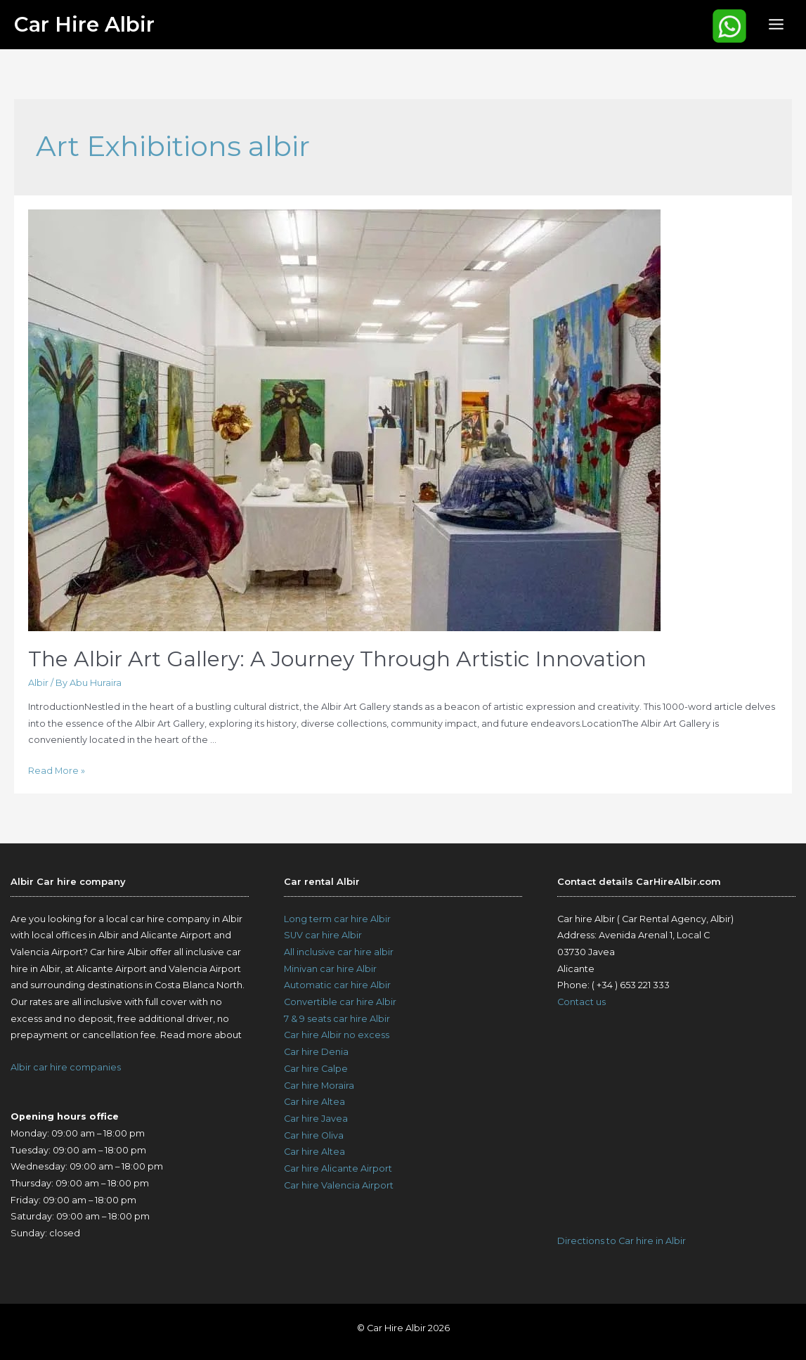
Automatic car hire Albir (337, 985)
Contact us (581, 1002)
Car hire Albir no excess (336, 1035)
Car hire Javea (316, 1118)
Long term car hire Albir (337, 919)
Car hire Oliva (314, 1135)
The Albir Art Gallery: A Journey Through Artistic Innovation (337, 659)
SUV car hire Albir (323, 935)
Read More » (56, 770)
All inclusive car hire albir (339, 952)
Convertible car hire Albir (340, 1002)
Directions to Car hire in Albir (621, 1241)
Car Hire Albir (84, 24)
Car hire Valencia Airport (339, 1185)
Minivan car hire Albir (330, 969)
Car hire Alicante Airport (338, 1168)
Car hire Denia (316, 1052)
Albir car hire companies (66, 1067)
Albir (38, 683)
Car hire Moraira (319, 1085)
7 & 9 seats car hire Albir (337, 1018)
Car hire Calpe (316, 1068)
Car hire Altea (314, 1101)
